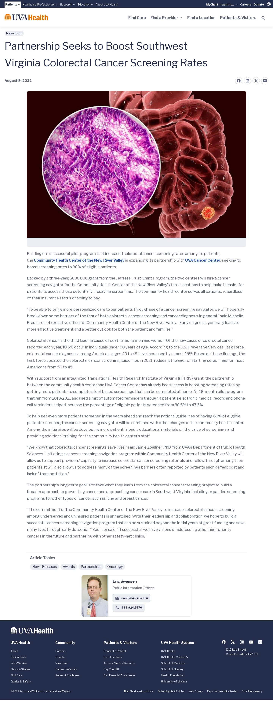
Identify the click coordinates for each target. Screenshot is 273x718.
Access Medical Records (119, 663)
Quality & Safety (21, 681)
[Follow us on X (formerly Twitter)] (233, 642)
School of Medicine (173, 663)
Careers (245, 4)
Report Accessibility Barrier (222, 691)
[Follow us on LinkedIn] (260, 642)
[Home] (26, 17)
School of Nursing (172, 669)
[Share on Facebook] (238, 80)
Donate (259, 4)
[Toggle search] (263, 18)
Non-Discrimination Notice (138, 691)
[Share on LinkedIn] (247, 80)
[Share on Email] (264, 80)
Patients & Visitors (238, 17)
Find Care (137, 17)
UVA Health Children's (174, 657)
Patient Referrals (66, 669)
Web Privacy (196, 691)
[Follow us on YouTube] (251, 642)
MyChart (212, 4)
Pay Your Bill (111, 669)
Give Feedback (113, 657)
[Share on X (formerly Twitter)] (256, 80)
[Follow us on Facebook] (223, 642)
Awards (69, 567)
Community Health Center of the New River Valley (79, 260)
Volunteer (61, 663)
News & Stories (21, 669)
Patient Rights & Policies (171, 691)
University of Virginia (174, 681)
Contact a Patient (115, 651)
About (14, 651)
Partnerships (91, 567)
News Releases (44, 567)
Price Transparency (252, 691)
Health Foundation (172, 675)
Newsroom (14, 33)
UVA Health (168, 651)
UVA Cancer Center (202, 260)
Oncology (115, 567)
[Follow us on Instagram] (242, 642)
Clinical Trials (19, 657)
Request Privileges (67, 675)
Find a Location (201, 17)
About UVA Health (107, 4)
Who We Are (19, 663)
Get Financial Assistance (119, 675)
